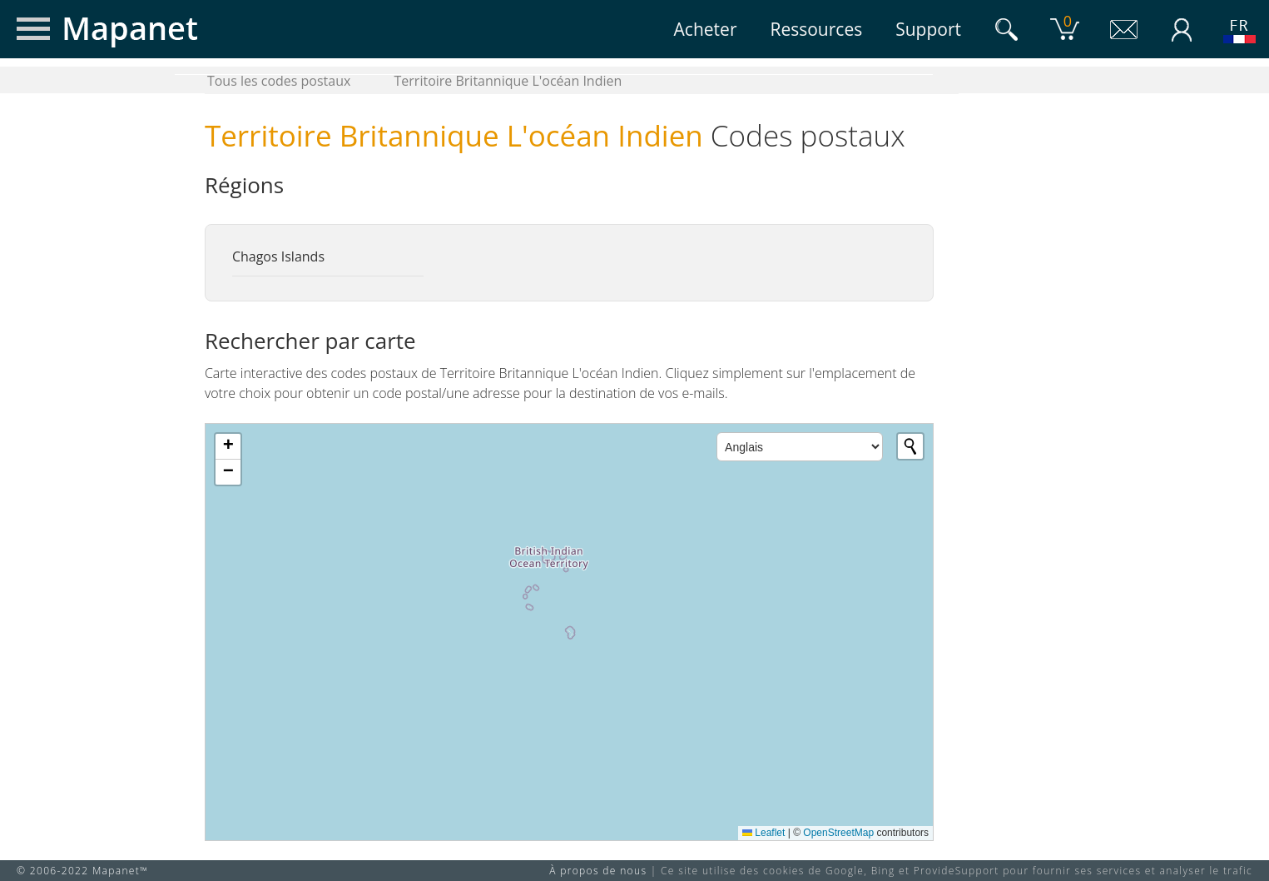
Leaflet (763, 833)
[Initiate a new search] (910, 446)
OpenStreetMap (838, 833)
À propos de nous (598, 871)
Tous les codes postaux (279, 81)
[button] (228, 447)
